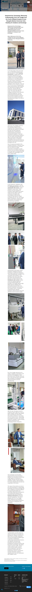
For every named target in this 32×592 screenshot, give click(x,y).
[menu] (16, 2)
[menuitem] (16, 2)
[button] (16, 2)
